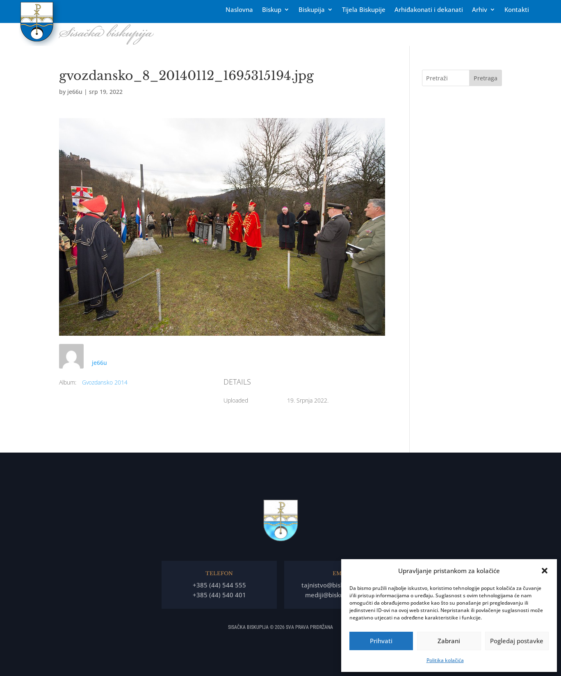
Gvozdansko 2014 (105, 382)
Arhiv (479, 10)
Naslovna (239, 10)
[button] (544, 571)
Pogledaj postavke (516, 641)
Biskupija (312, 10)
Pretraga (485, 78)
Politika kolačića (445, 660)
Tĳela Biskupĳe (363, 10)
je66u (74, 92)
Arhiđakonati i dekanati (429, 10)
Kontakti (516, 10)
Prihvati (381, 641)
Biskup (271, 10)
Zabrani (449, 641)
